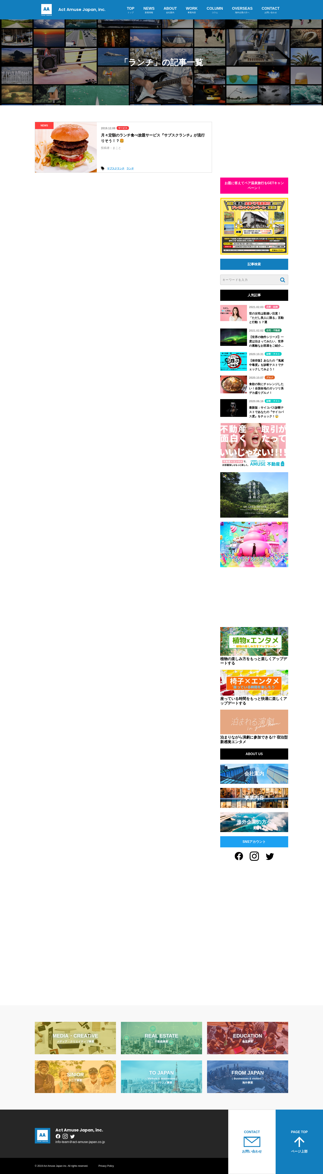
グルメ (269, 377)
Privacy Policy (106, 1166)
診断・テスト (273, 354)
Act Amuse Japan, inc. (72, 9)
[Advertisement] (254, 147)
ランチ (130, 168)
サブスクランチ (115, 168)
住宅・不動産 (273, 330)
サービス (122, 128)
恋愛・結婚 (272, 307)
